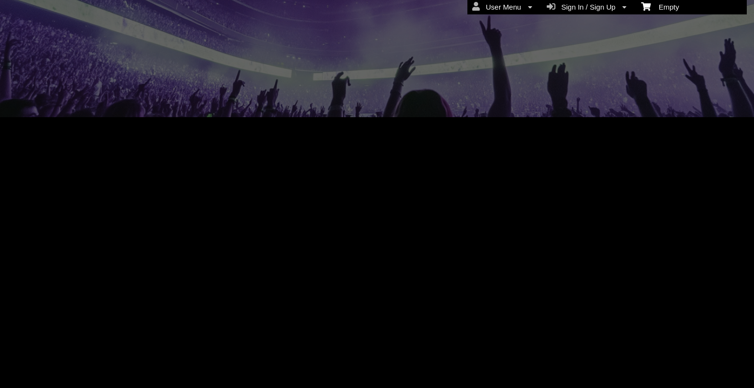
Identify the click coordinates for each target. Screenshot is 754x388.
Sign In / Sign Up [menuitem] (587, 6)
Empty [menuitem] (660, 6)
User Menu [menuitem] (502, 6)
